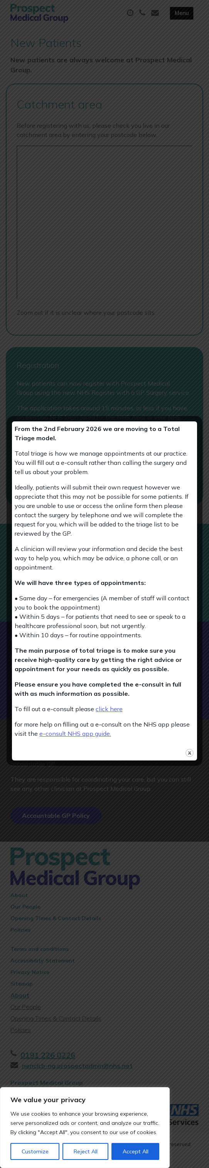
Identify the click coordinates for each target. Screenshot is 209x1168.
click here (109, 709)
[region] (85, 1127)
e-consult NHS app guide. (75, 733)
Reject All (86, 1151)
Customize (35, 1151)
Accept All (135, 1151)
